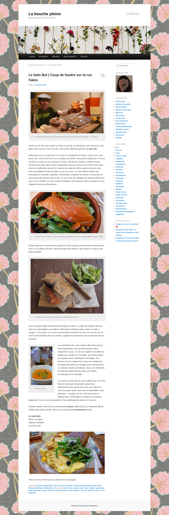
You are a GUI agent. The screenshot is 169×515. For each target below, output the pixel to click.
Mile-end (119, 113)
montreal (58, 490)
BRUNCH (55, 57)
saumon (90, 490)
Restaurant (48, 488)
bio (64, 488)
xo (101, 490)
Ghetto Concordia (123, 104)
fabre (86, 488)
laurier (45, 490)
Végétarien (120, 214)
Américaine (120, 161)
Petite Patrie (121, 124)
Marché (119, 189)
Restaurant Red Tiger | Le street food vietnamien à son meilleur (127, 232)
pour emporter (74, 490)
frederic (92, 488)
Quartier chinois (122, 129)
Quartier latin (121, 132)
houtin (31, 490)
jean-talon (38, 490)
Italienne (119, 184)
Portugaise (120, 200)
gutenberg (100, 488)
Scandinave (120, 206)
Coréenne (120, 172)
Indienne (119, 181)
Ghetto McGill (121, 107)
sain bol (83, 490)
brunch (69, 488)
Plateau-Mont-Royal (36, 488)
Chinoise (119, 170)
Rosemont (120, 135)
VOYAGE (83, 57)
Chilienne (119, 167)
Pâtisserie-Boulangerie (125, 212)
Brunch (40, 486)
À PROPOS (43, 57)
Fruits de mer (121, 192)
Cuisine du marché (65, 486)
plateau (65, 490)
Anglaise (119, 159)
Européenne (121, 175)
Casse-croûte (121, 156)
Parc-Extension (122, 121)
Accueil (32, 57)
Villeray (119, 138)
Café (55, 486)
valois (96, 490)
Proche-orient (121, 203)
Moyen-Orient (121, 195)
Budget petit (48, 486)
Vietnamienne (121, 209)
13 (103, 75)
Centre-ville (120, 101)
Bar (117, 147)
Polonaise (120, 198)
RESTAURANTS (70, 57)
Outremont (120, 115)
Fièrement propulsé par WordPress (84, 506)
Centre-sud (120, 118)
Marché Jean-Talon (94, 486)
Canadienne (120, 164)
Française (120, 178)
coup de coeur (78, 488)
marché (51, 490)
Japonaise (120, 186)
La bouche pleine (45, 14)
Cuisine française (79, 486)
